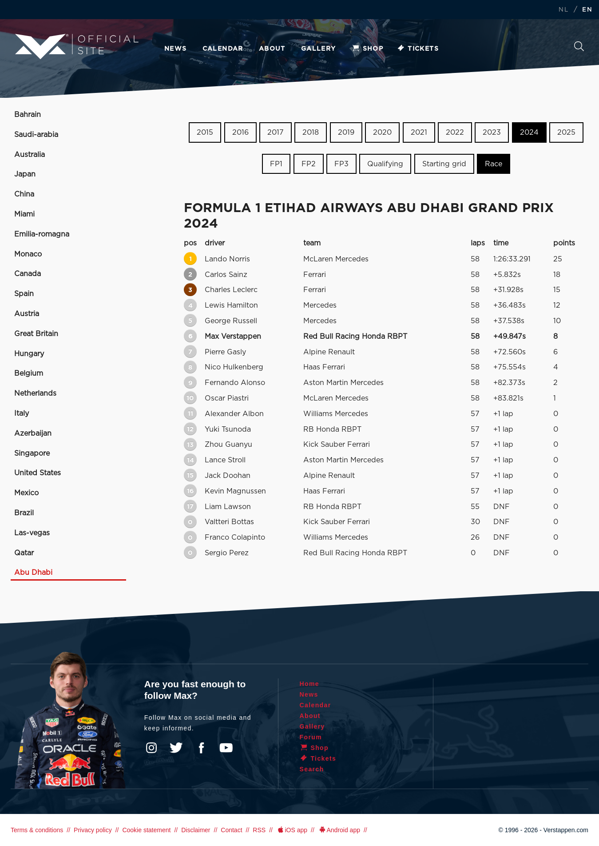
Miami (24, 214)
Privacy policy (93, 830)
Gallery (318, 49)
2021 (419, 132)
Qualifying (385, 164)
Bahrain (27, 114)
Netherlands (35, 393)
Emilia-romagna (41, 234)
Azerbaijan (33, 433)
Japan (25, 174)
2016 (240, 132)
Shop (368, 49)
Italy (21, 413)
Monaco (28, 254)
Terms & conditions (37, 830)
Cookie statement (146, 830)
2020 (382, 132)
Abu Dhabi (33, 572)
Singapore (32, 453)
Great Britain (36, 333)
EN (587, 10)
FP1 (276, 164)
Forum (311, 737)
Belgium (28, 373)
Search (579, 46)
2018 (310, 132)
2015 (205, 132)
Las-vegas (32, 533)
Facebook (201, 748)
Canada (27, 273)
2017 (275, 132)
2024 (529, 132)
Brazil (24, 513)
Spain (24, 293)
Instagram (151, 748)
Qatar (24, 553)
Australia (29, 154)
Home (310, 683)
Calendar (222, 49)
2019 (346, 132)
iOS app (291, 830)
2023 (492, 132)
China (24, 194)
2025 (566, 132)
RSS (259, 830)
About (272, 49)
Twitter (176, 748)
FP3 (341, 164)
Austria (26, 313)
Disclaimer (195, 830)
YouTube (226, 748)
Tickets (418, 49)
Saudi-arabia (36, 134)
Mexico (26, 493)
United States (37, 473)
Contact (231, 830)
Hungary (29, 353)
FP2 (308, 164)
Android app (339, 830)
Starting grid (444, 164)
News (175, 49)
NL (563, 10)
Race (493, 164)
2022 (455, 132)
